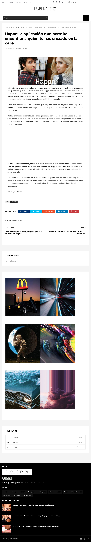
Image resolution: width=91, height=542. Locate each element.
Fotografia (31, 492)
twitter (43, 447)
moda (59, 492)
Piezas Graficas (76, 492)
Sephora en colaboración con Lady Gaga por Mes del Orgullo (37, 516)
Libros (51, 492)
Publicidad (7, 496)
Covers (5, 492)
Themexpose (14, 539)
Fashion (22, 492)
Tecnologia (15, 27)
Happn (19, 192)
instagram (43, 442)
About (11, 2)
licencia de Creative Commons (32, 483)
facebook (43, 437)
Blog (7, 483)
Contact (18, 2)
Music (66, 492)
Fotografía (42, 492)
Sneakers (17, 496)
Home (4, 2)
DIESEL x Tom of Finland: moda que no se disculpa (33, 505)
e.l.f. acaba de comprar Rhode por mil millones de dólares (36, 527)
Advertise (27, 2)
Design (14, 492)
